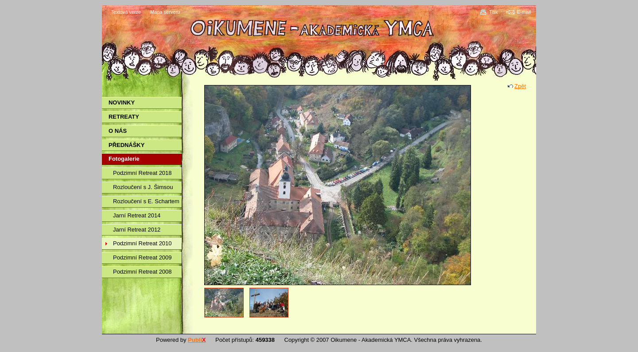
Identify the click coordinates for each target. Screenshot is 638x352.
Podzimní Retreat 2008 (142, 271)
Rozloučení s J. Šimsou (143, 187)
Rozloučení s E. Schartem (146, 201)
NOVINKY (122, 102)
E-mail (524, 12)
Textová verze (126, 12)
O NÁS (118, 131)
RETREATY (124, 116)
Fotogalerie (124, 158)
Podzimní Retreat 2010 (142, 243)
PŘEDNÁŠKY (126, 145)
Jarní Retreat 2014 (136, 215)
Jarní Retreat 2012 (136, 229)
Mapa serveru (165, 12)
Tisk (493, 12)
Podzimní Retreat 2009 (142, 257)
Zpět (520, 86)
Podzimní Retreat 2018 (142, 173)
